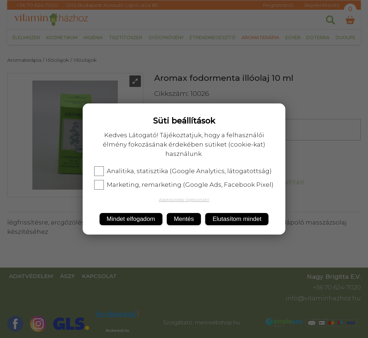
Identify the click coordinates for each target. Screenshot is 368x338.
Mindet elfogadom (131, 219)
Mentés (184, 219)
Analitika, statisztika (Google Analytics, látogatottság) (183, 171)
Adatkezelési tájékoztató (184, 199)
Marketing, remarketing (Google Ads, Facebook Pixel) (183, 184)
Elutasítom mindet (236, 219)
